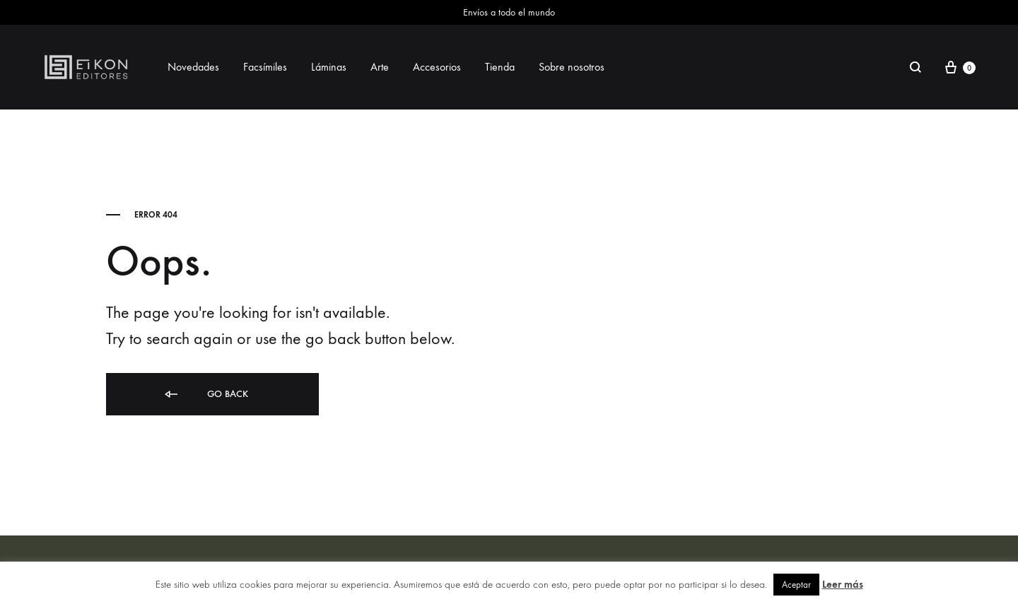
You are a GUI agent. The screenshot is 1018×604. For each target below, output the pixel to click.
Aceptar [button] (796, 584)
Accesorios (437, 66)
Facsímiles (265, 66)
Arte (379, 66)
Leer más (842, 584)
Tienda (500, 66)
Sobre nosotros (571, 66)
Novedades (193, 66)
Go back (205, 394)
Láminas (328, 66)
